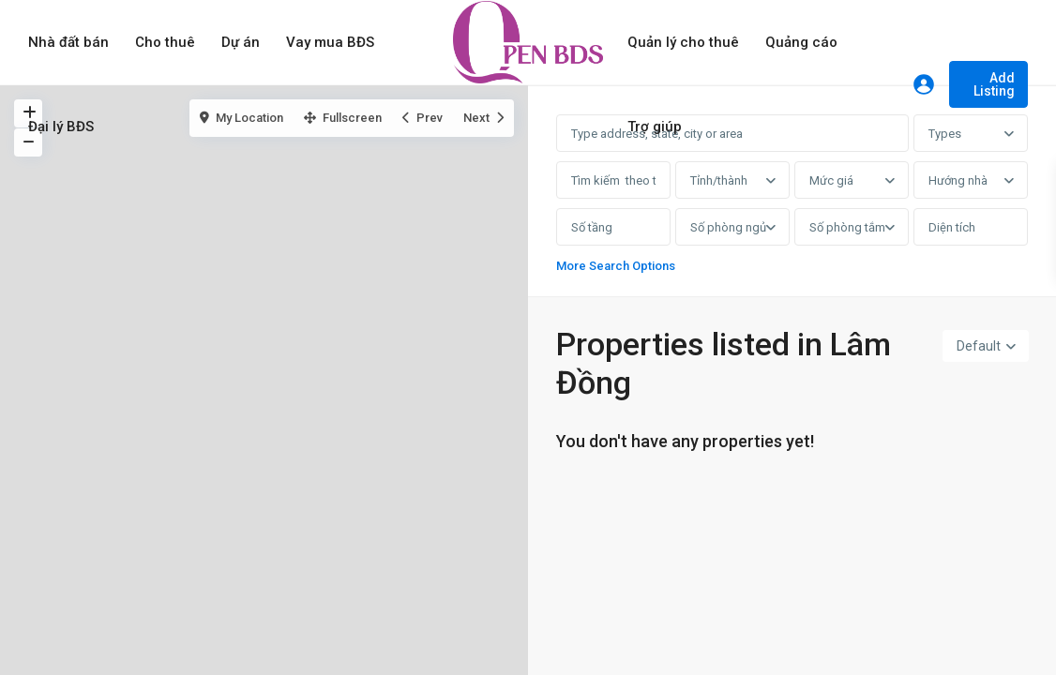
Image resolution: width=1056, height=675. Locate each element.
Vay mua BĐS (330, 42)
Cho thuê (165, 42)
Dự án (240, 42)
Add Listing (994, 84)
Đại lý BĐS (61, 126)
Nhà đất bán (68, 42)
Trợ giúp (654, 126)
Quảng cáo (801, 42)
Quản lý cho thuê (683, 42)
